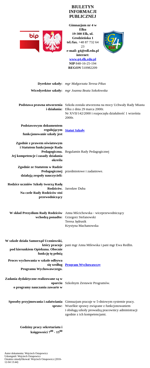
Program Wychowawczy (82, 265)
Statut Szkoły (75, 130)
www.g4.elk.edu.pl (82, 59)
